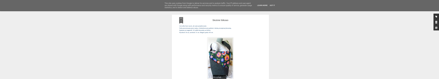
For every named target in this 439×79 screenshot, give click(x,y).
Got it (272, 5)
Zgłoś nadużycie (241, 77)
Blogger (234, 77)
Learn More (262, 5)
